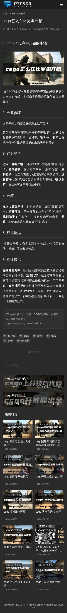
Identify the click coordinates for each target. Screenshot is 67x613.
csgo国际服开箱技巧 (16, 476)
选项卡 (25, 340)
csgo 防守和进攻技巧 (48, 511)
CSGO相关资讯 (40, 29)
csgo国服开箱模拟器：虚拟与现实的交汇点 (49, 443)
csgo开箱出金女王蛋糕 (17, 546)
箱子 (10, 340)
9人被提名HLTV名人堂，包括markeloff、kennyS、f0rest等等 (48, 548)
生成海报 (12, 365)
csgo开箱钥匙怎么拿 (48, 581)
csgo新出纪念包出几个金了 (17, 443)
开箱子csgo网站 (28, 605)
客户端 (11, 335)
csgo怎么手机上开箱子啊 (17, 583)
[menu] (61, 4)
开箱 (26, 335)
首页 (5, 13)
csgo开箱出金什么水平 (49, 476)
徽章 (39, 335)
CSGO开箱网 (41, 314)
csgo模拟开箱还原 (15, 511)
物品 (53, 335)
